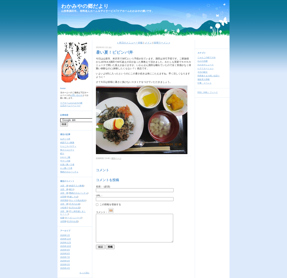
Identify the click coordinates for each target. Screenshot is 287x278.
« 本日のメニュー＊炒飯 (130, 42)
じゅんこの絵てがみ (206, 57)
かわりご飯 (65, 157)
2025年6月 (65, 261)
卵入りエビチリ (67, 150)
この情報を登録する (108, 204)
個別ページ (116, 158)
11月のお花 (75, 208)
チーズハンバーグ (74, 218)
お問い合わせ (76, 95)
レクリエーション (205, 68)
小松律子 (64, 208)
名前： (103, 186)
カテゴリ (201, 53)
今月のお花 (75, 204)
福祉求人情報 (203, 79)
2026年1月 (65, 235)
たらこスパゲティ (68, 146)
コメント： (104, 212)
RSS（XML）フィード (207, 92)
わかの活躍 (202, 61)
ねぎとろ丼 (65, 139)
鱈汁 (62, 153)
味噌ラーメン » (162, 42)
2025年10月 (65, 246)
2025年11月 (65, 242)
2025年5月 (65, 264)
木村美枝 (64, 200)
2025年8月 (65, 253)
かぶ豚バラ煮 (66, 168)
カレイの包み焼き (78, 200)
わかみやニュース (205, 65)
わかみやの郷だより (85, 6)
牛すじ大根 (65, 161)
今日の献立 (202, 72)
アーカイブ (65, 231)
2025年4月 (65, 268)
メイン (148, 42)
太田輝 (63, 197)
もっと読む (84, 273)
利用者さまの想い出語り (208, 76)
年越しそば (73, 197)
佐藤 (62, 218)
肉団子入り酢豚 (67, 142)
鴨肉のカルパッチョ (69, 172)
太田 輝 (64, 186)
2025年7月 (65, 257)
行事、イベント (204, 83)
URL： (99, 195)
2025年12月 (65, 239)
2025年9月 (65, 250)
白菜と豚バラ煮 (67, 164)
